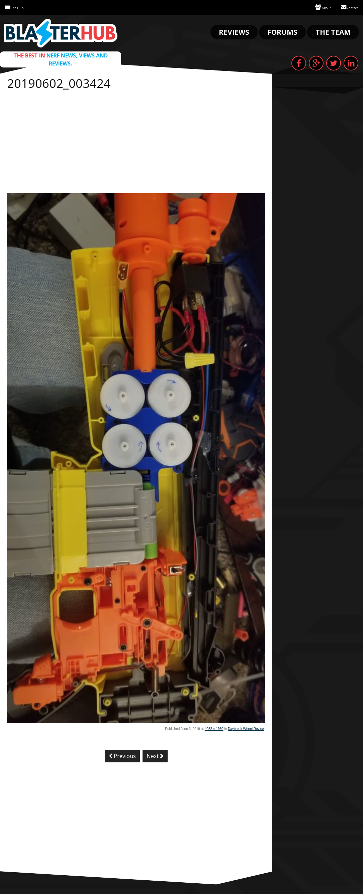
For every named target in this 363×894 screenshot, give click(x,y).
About (315, 7)
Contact (346, 7)
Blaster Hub (60, 32)
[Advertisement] (136, 142)
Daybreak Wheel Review (246, 728)
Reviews (234, 31)
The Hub (17, 7)
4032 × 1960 (214, 728)
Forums (282, 31)
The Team (333, 31)
